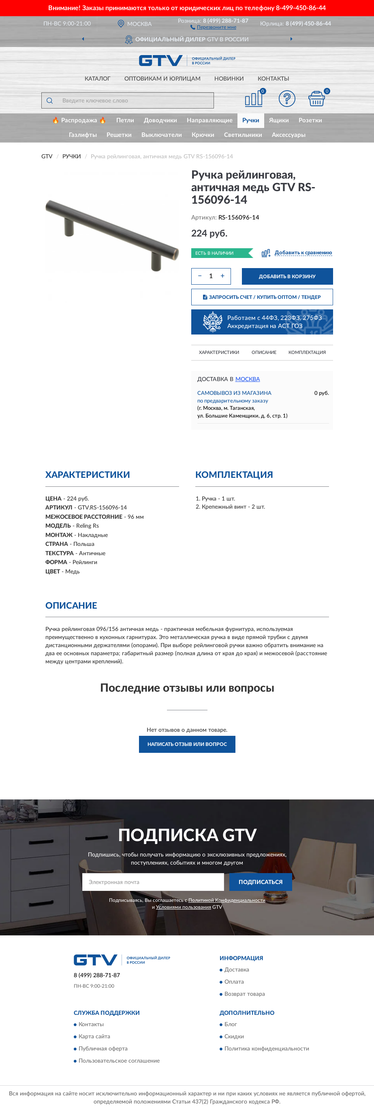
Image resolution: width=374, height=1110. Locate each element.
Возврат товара (244, 994)
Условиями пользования (183, 907)
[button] (213, 26)
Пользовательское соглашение (119, 1061)
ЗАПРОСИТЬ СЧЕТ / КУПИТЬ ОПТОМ (262, 297)
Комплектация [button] (307, 352)
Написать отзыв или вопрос (187, 744)
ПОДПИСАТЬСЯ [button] (261, 882)
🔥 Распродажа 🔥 (79, 120)
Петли (125, 120)
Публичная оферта (103, 1049)
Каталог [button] (98, 79)
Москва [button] (247, 379)
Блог (230, 1025)
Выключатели (161, 135)
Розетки (310, 120)
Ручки (250, 120)
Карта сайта (94, 1037)
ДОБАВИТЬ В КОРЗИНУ (287, 276)
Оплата (234, 982)
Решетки (119, 135)
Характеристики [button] (219, 352)
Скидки (234, 1037)
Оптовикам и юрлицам (162, 79)
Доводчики (160, 120)
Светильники (243, 135)
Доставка (236, 970)
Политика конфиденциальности (266, 1049)
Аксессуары (289, 135)
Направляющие (210, 120)
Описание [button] (264, 352)
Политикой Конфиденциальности (226, 900)
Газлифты (83, 135)
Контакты (273, 79)
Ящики (279, 120)
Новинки (229, 79)
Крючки (203, 135)
